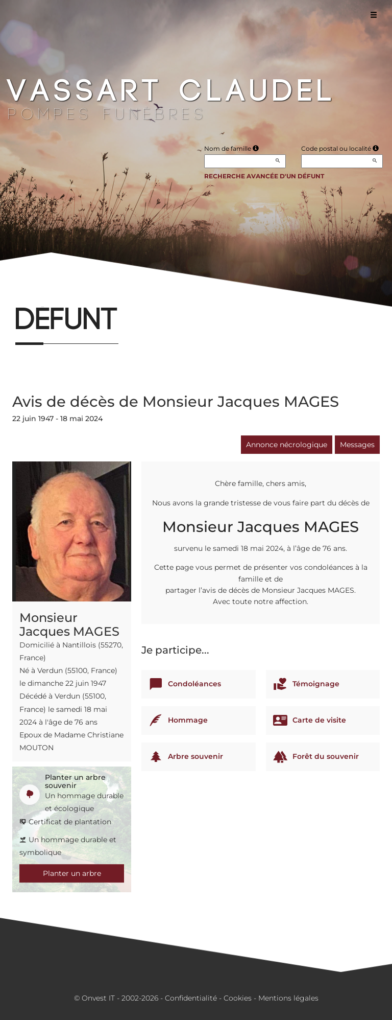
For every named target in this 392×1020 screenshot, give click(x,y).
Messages (357, 444)
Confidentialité (191, 998)
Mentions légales (288, 998)
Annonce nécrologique (286, 444)
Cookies (238, 998)
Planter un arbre (72, 873)
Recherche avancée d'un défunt (264, 176)
